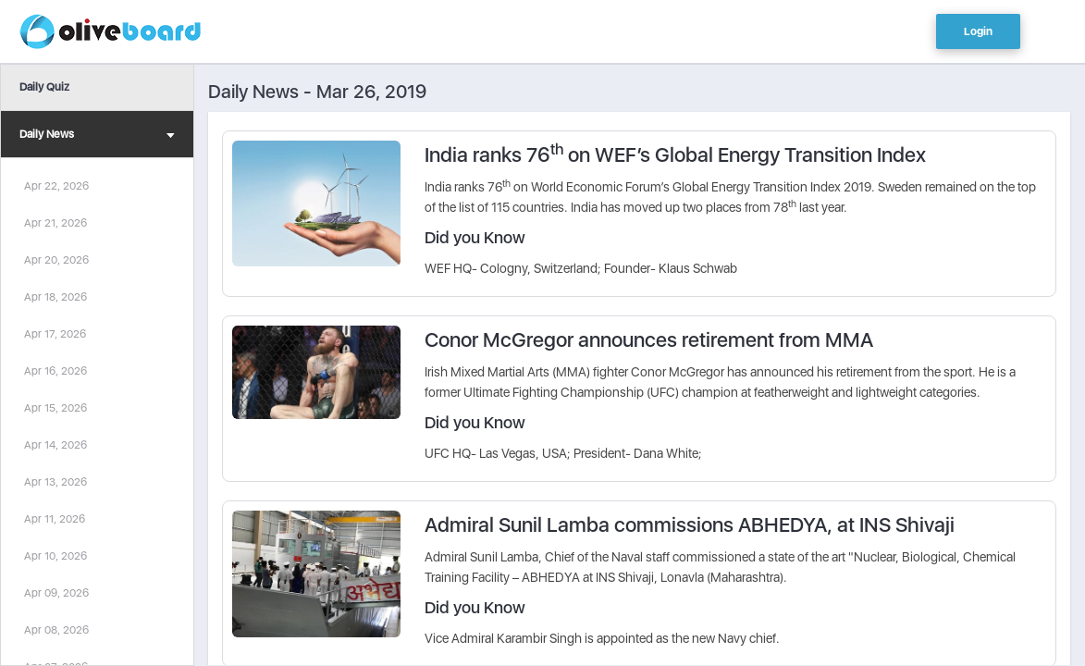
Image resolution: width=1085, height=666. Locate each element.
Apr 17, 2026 (55, 333)
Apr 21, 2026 (55, 222)
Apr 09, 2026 (56, 592)
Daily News (97, 136)
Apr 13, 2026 (55, 481)
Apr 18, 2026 (55, 296)
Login (978, 31)
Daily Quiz (44, 86)
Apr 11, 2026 (54, 518)
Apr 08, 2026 (56, 629)
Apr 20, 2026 (56, 259)
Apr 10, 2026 (55, 555)
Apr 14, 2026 (55, 444)
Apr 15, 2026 (55, 407)
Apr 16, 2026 (55, 370)
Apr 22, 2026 (56, 185)
